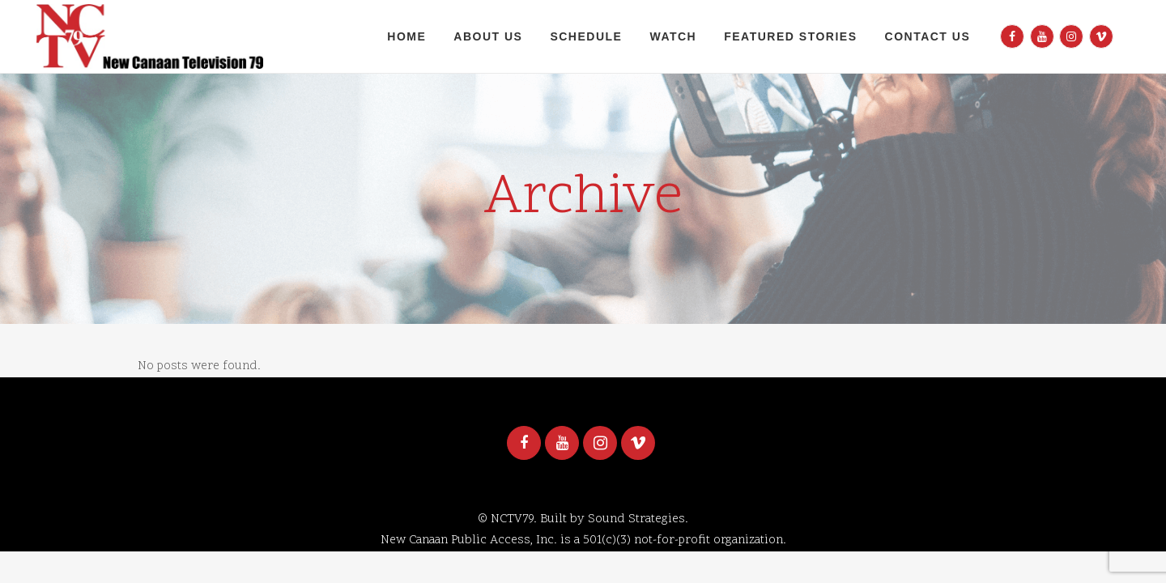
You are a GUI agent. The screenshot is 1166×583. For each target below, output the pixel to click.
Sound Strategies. (638, 519)
